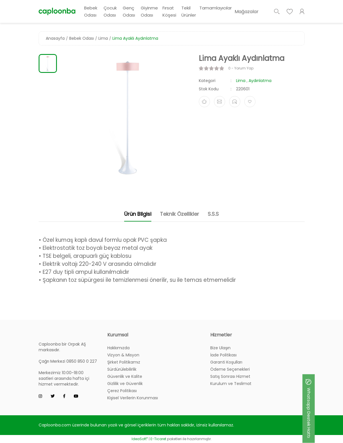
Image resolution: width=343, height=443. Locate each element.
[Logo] (57, 11)
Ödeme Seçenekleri (230, 369)
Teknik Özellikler (179, 213)
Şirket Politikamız (123, 362)
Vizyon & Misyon (123, 355)
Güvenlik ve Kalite (124, 376)
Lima (240, 80)
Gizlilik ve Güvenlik (125, 383)
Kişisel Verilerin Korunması (132, 398)
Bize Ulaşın (220, 348)
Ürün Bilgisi (137, 213)
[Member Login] (302, 11)
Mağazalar (247, 11)
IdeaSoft (140, 438)
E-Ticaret (158, 438)
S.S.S (213, 213)
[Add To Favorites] (249, 101)
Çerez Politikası (122, 391)
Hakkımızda (118, 348)
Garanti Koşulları (226, 362)
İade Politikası (223, 355)
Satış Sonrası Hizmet (230, 376)
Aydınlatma (260, 80)
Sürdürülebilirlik (121, 369)
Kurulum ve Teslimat (230, 383)
